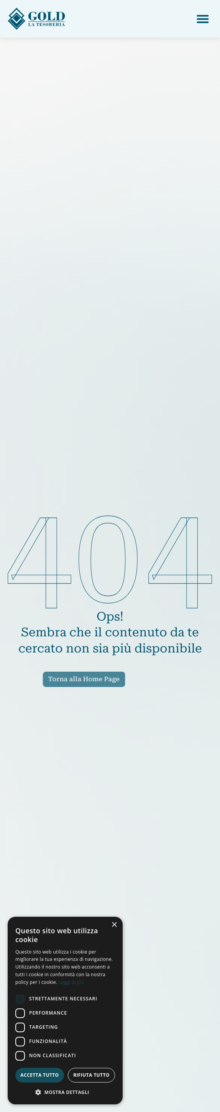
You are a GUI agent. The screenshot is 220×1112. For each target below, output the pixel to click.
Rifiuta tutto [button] (91, 1075)
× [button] (114, 925)
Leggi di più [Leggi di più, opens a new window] (71, 982)
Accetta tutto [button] (39, 1075)
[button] (202, 19)
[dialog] (65, 1010)
